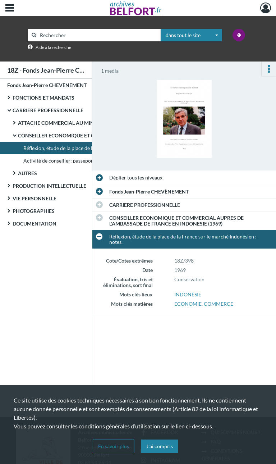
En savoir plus (113, 446)
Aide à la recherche (53, 47)
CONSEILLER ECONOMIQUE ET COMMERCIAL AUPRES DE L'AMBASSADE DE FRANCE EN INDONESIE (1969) (90, 135)
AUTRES (27, 173)
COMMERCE (218, 304)
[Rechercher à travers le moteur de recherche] (98, 35)
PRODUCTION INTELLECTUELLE (49, 186)
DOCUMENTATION (34, 223)
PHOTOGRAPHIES (34, 211)
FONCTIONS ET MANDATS (43, 98)
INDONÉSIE (187, 294)
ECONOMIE (188, 304)
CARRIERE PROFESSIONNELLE (48, 110)
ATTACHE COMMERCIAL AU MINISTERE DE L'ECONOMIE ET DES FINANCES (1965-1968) (90, 123)
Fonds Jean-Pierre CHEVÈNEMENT (47, 85)
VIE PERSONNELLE (34, 198)
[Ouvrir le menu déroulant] (9, 8)
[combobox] (191, 35)
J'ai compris (159, 446)
